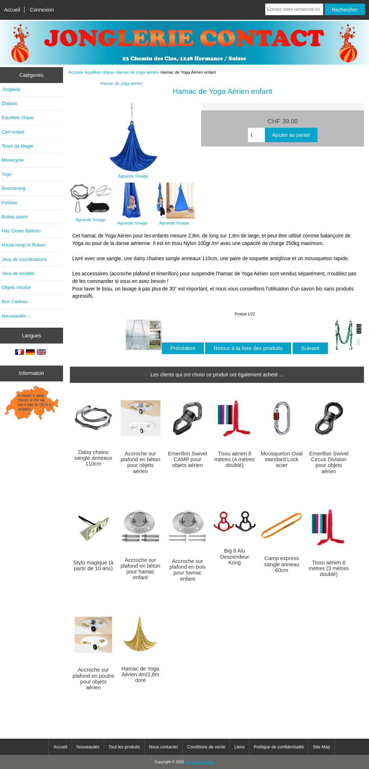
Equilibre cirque (99, 72)
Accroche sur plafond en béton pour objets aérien (140, 462)
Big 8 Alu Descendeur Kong (234, 556)
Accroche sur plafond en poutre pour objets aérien (93, 678)
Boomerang (14, 188)
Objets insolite (16, 287)
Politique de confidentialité (279, 747)
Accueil (12, 10)
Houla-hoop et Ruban (23, 245)
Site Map (321, 747)
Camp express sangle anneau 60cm (281, 564)
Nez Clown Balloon (21, 230)
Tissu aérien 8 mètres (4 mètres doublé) (234, 459)
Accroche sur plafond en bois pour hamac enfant (187, 570)
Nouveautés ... (16, 316)
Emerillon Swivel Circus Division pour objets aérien (328, 462)
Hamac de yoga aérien (137, 72)
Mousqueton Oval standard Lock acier (282, 459)
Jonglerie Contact (199, 762)
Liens (239, 747)
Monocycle (13, 160)
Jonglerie (11, 89)
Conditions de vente (206, 747)
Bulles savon (15, 216)
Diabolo (9, 103)
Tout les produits (124, 747)
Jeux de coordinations (24, 259)
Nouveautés (87, 747)
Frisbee (9, 202)
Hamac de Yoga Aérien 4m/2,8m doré (140, 674)
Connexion (42, 10)
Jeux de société (18, 273)
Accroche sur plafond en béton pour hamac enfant (140, 569)
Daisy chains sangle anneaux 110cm (93, 458)
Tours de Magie (17, 146)
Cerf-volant (13, 132)
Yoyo (7, 174)
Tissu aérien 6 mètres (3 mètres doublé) (328, 568)
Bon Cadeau (14, 301)
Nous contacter (163, 747)
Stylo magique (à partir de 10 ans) (93, 565)
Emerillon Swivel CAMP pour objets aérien (187, 459)
